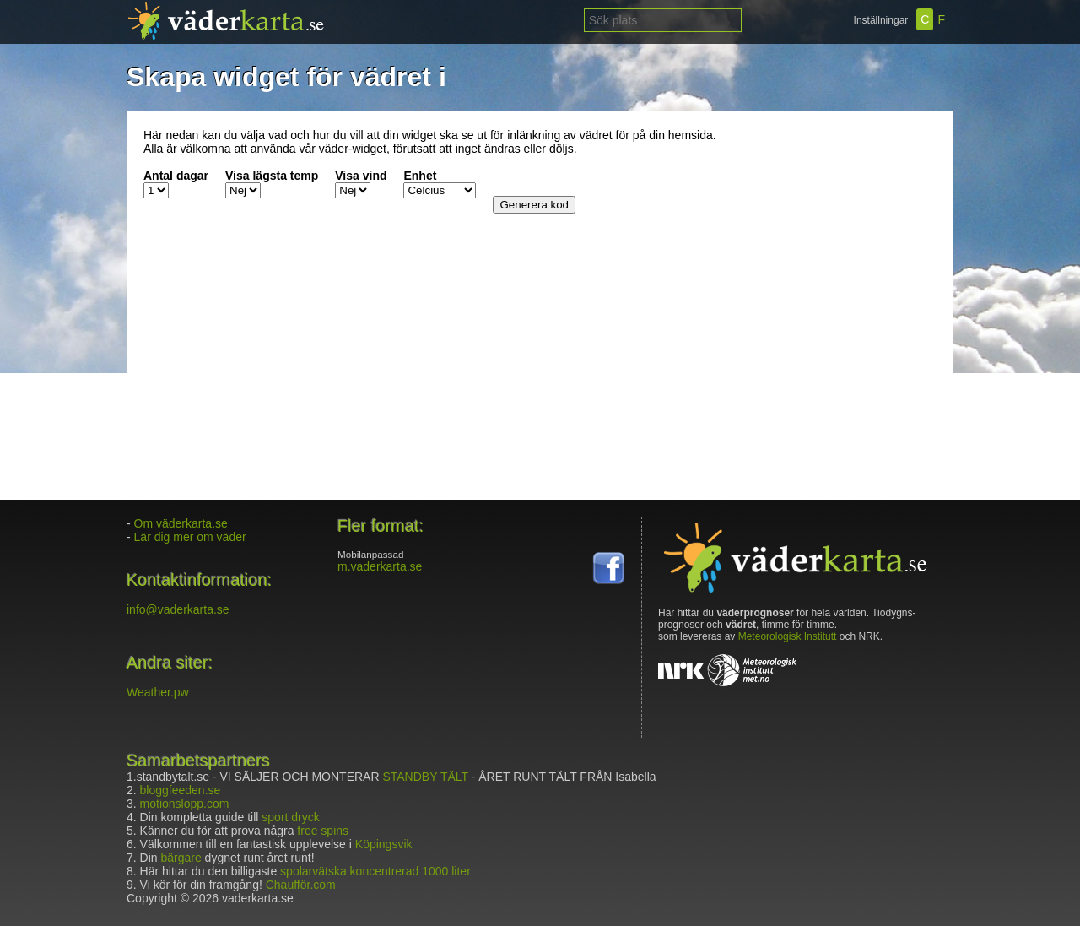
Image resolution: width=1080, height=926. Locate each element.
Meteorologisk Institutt (787, 636)
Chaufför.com (301, 884)
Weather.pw (158, 692)
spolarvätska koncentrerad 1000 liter (375, 871)
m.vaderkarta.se (380, 566)
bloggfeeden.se (180, 790)
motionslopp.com (185, 803)
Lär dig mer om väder (190, 537)
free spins (322, 830)
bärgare (180, 857)
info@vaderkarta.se (178, 609)
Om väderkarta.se (181, 523)
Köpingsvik (384, 844)
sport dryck (290, 817)
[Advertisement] (831, 233)
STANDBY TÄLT (424, 776)
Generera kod (534, 204)
